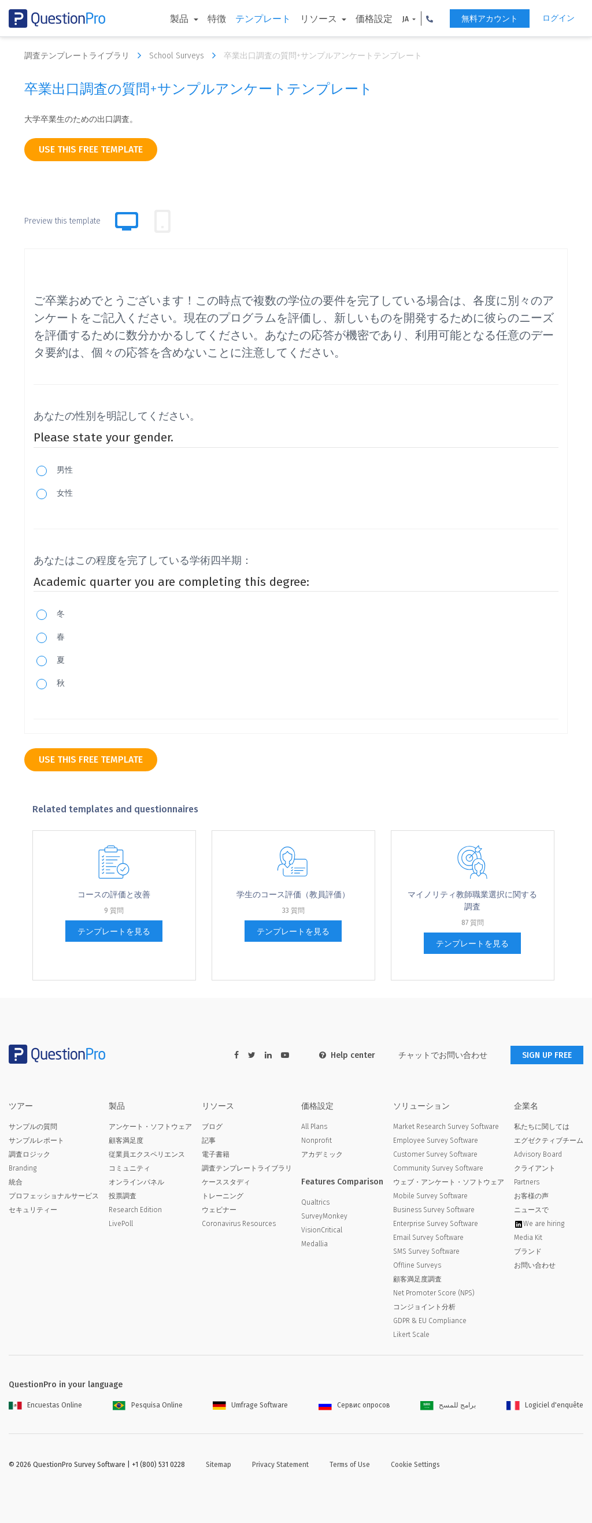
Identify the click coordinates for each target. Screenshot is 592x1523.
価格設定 (374, 18)
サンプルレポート (36, 1140)
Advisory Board (538, 1154)
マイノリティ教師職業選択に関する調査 (472, 901)
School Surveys (185, 55)
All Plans (314, 1127)
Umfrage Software (250, 1405)
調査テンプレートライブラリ (85, 55)
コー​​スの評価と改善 (113, 895)
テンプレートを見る (113, 932)
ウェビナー (219, 1210)
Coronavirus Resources (239, 1224)
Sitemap (218, 1465)
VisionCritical (321, 1230)
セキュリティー (33, 1210)
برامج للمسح (448, 1405)
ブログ (212, 1127)
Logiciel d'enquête (544, 1405)
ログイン (558, 18)
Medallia (314, 1244)
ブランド (528, 1251)
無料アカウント (489, 19)
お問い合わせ (535, 1265)
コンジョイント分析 (424, 1307)
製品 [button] (180, 18)
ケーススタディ (226, 1182)
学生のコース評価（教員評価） (293, 895)
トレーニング (222, 1196)
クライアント (535, 1168)
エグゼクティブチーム (548, 1140)
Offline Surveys (417, 1265)
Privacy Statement (280, 1465)
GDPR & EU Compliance (430, 1321)
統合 (16, 1182)
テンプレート (263, 18)
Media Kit (528, 1238)
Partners (526, 1182)
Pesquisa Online (148, 1405)
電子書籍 (216, 1154)
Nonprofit (316, 1140)
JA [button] (406, 19)
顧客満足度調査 (417, 1279)
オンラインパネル (136, 1182)
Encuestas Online (45, 1405)
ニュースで (531, 1210)
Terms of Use (350, 1465)
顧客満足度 (126, 1140)
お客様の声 (531, 1196)
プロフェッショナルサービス (54, 1196)
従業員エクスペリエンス (147, 1154)
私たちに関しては (541, 1127)
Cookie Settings (415, 1465)
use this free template (91, 149)
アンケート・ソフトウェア (150, 1127)
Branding (22, 1168)
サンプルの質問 (33, 1127)
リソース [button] (319, 18)
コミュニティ (129, 1168)
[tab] (162, 221)
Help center (347, 1055)
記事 (209, 1140)
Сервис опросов (354, 1405)
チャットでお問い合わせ (442, 1055)
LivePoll (121, 1224)
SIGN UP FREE (547, 1055)
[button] (429, 18)
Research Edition (135, 1210)
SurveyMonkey (324, 1216)
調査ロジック (29, 1154)
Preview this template (62, 221)
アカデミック (322, 1154)
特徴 (217, 18)
